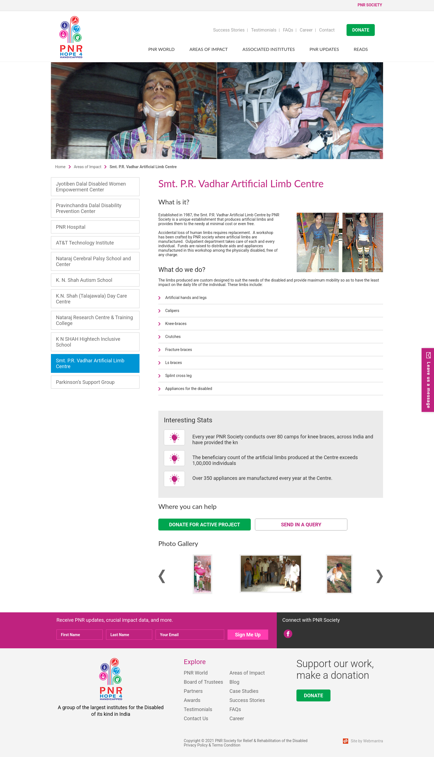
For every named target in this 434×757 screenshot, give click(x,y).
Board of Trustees (203, 682)
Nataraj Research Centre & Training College (94, 320)
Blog (234, 682)
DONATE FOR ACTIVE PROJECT (204, 524)
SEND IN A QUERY (301, 524)
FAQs (288, 30)
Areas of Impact (209, 49)
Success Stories (229, 30)
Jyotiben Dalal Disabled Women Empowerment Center (91, 186)
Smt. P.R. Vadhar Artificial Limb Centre (90, 363)
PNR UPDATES (324, 49)
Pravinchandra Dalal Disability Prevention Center (89, 208)
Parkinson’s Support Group (85, 382)
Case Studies (244, 691)
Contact (327, 30)
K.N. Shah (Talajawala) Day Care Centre (91, 299)
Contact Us (196, 718)
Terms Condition (226, 745)
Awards (192, 700)
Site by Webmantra (367, 741)
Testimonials (263, 30)
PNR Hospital (71, 227)
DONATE (360, 30)
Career (306, 30)
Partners (193, 691)
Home (60, 167)
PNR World (161, 49)
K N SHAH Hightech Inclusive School (88, 342)
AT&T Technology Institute (85, 243)
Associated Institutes (268, 49)
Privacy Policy (196, 745)
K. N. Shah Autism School (84, 280)
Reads (361, 49)
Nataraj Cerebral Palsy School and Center (93, 261)
